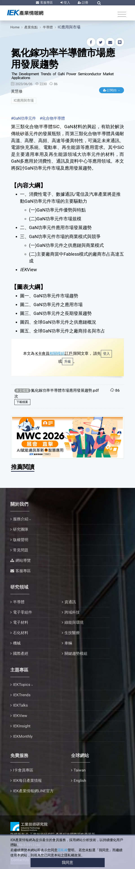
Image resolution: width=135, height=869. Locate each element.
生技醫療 (72, 632)
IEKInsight (22, 726)
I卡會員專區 (23, 770)
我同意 (67, 862)
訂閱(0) (110, 90)
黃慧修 (16, 91)
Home (15, 27)
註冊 (84, 2)
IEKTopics (21, 684)
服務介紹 (20, 519)
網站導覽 (23, 560)
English (80, 780)
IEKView (20, 715)
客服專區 (46, 2)
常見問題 (20, 550)
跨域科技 (72, 612)
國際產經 (20, 653)
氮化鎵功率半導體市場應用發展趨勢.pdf (65, 390)
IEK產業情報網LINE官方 (33, 791)
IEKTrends (22, 695)
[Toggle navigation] (121, 14)
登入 (66, 2)
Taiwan (80, 770)
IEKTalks (20, 705)
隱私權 (63, 850)
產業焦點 (31, 27)
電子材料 (20, 622)
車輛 (68, 643)
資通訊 (70, 602)
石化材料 (20, 632)
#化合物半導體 (52, 118)
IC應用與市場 (69, 27)
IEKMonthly (23, 736)
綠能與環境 (74, 622)
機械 (17, 643)
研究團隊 (20, 529)
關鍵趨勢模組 (75, 653)
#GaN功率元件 (23, 118)
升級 (67, 361)
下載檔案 (22, 402)
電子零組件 (22, 612)
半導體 (48, 27)
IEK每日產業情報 (27, 780)
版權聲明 (20, 539)
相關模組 (57, 353)
